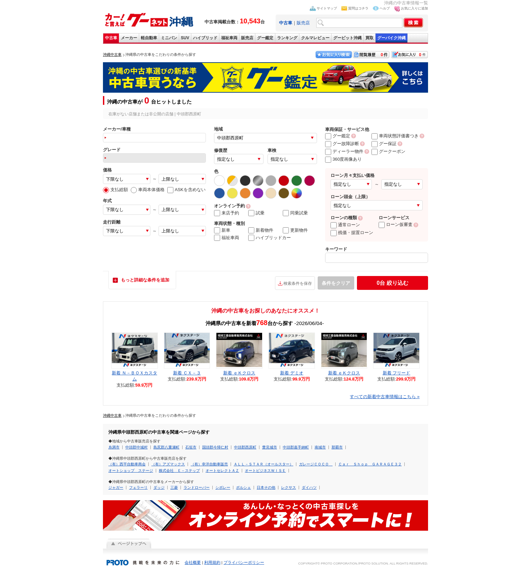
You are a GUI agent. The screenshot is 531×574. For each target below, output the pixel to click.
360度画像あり (343, 159)
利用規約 (212, 562)
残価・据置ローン (352, 232)
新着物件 (260, 230)
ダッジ (159, 487)
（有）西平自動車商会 (127, 464)
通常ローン (345, 224)
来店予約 (226, 213)
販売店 (303, 22)
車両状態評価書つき (395, 135)
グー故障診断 (342, 143)
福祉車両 (229, 38)
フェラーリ (138, 487)
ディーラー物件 (344, 151)
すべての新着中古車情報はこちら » (385, 396)
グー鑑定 (265, 38)
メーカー (129, 38)
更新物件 (295, 230)
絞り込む (392, 283)
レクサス (288, 487)
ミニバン (169, 38)
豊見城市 (269, 447)
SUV (185, 38)
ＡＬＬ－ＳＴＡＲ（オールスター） (263, 464)
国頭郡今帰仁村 (215, 447)
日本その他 (266, 487)
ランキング (287, 38)
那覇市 (337, 447)
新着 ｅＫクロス (239, 372)
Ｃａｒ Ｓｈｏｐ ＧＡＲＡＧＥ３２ (370, 464)
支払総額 (115, 189)
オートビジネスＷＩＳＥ (265, 470)
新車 (222, 230)
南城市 (320, 447)
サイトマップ (327, 8)
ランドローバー (197, 487)
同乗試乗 (295, 213)
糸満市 (114, 447)
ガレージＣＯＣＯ (316, 464)
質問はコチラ (358, 8)
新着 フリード (396, 372)
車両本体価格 (148, 189)
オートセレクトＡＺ (222, 470)
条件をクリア (336, 283)
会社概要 (193, 562)
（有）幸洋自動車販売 (209, 464)
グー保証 (384, 143)
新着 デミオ (291, 372)
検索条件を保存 (297, 283)
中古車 (111, 38)
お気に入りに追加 (414, 8)
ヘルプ (385, 8)
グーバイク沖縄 (391, 38)
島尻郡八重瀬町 (166, 447)
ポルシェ (243, 487)
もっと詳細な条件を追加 (145, 279)
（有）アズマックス (168, 464)
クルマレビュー (315, 38)
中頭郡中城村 (136, 447)
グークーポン (388, 151)
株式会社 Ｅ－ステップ (179, 470)
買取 (369, 38)
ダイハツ (309, 487)
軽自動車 (149, 38)
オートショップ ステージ (130, 470)
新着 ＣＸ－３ (187, 372)
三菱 (174, 487)
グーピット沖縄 (347, 38)
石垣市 (190, 447)
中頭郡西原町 (245, 447)
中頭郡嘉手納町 (296, 447)
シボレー (222, 487)
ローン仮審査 (395, 224)
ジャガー (115, 487)
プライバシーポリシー (244, 562)
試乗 (256, 213)
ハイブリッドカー (269, 238)
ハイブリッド (205, 38)
